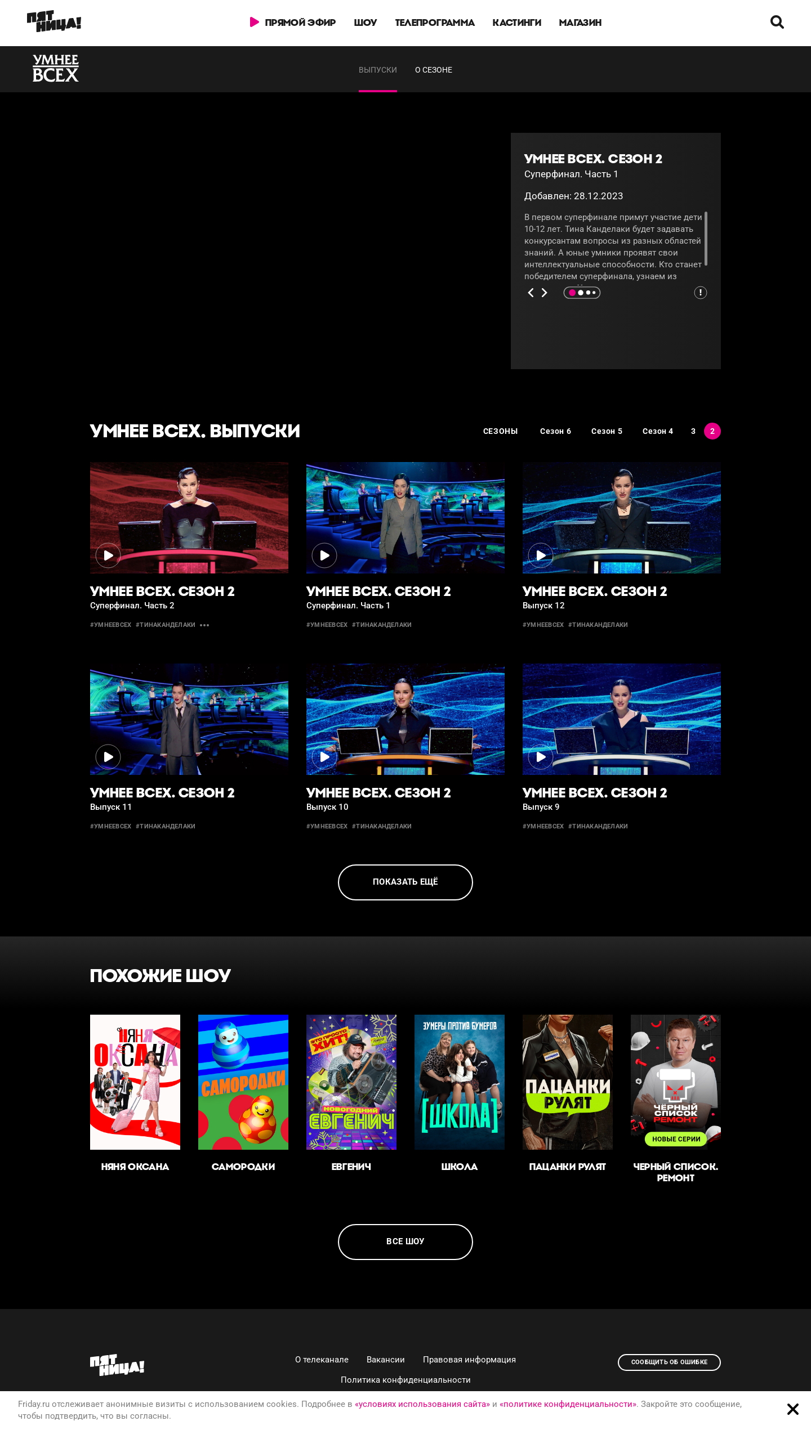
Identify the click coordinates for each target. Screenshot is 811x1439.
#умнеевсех (110, 625)
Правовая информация (469, 1360)
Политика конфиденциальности (406, 1380)
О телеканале (322, 1360)
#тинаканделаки (165, 625)
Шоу (365, 22)
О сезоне (433, 69)
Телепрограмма (435, 22)
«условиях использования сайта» (422, 1404)
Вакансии (386, 1360)
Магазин (580, 22)
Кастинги (517, 22)
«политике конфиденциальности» (568, 1404)
